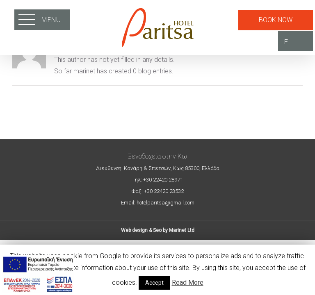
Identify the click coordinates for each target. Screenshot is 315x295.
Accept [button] (154, 282)
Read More (187, 282)
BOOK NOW (275, 20)
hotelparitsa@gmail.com (164, 203)
